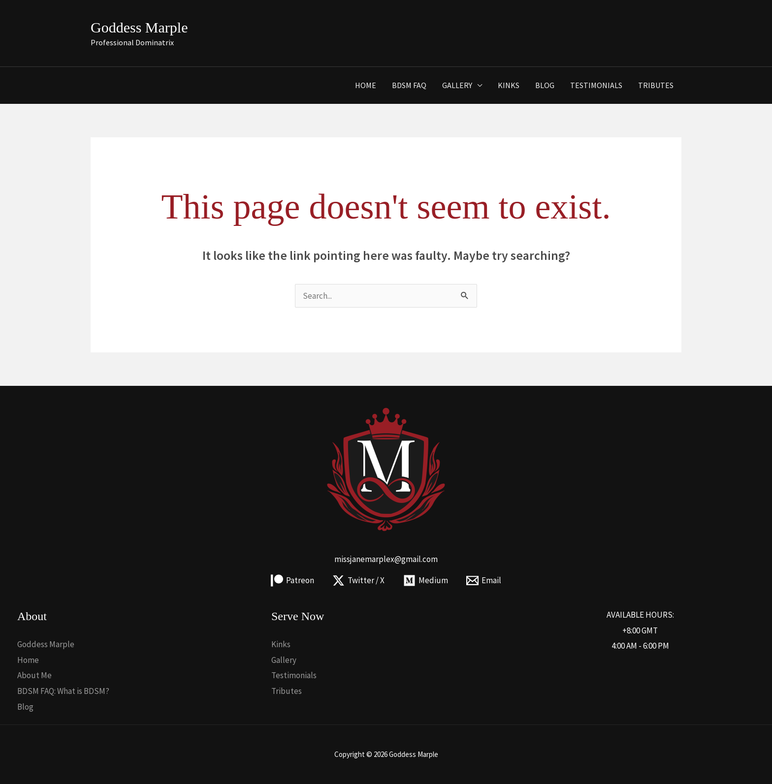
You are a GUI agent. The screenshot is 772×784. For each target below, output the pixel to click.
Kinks (508, 85)
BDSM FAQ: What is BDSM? (63, 691)
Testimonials (596, 85)
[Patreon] (292, 580)
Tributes (656, 85)
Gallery (457, 85)
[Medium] (425, 580)
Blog (544, 85)
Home (365, 85)
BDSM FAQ (409, 85)
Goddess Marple (139, 27)
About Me (34, 675)
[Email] (484, 580)
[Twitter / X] (358, 580)
